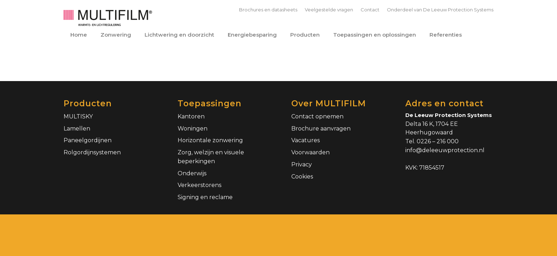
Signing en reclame (205, 197)
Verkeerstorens (199, 185)
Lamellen (77, 128)
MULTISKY (78, 116)
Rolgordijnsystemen (92, 152)
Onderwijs (192, 173)
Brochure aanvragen (321, 128)
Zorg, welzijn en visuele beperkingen (211, 157)
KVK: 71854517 (424, 167)
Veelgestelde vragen (329, 9)
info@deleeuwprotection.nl (445, 150)
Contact (370, 9)
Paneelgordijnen (88, 140)
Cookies (302, 176)
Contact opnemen (317, 116)
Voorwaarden (310, 152)
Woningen (192, 128)
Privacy (301, 164)
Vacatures (305, 140)
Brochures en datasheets (268, 9)
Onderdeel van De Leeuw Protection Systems (440, 9)
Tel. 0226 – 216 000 (432, 141)
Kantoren (191, 116)
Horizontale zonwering (210, 140)
